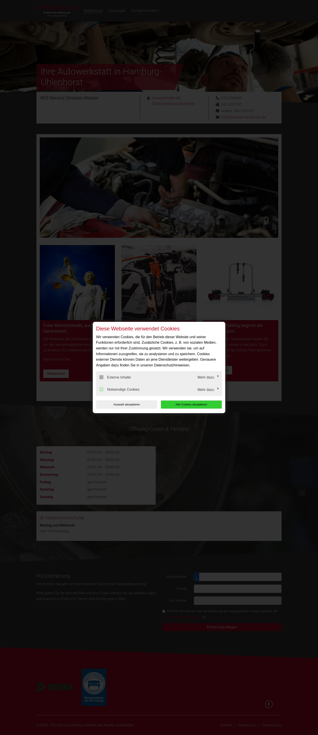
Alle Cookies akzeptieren (193, 404)
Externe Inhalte (115, 377)
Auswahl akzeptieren (124, 404)
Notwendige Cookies (119, 389)
